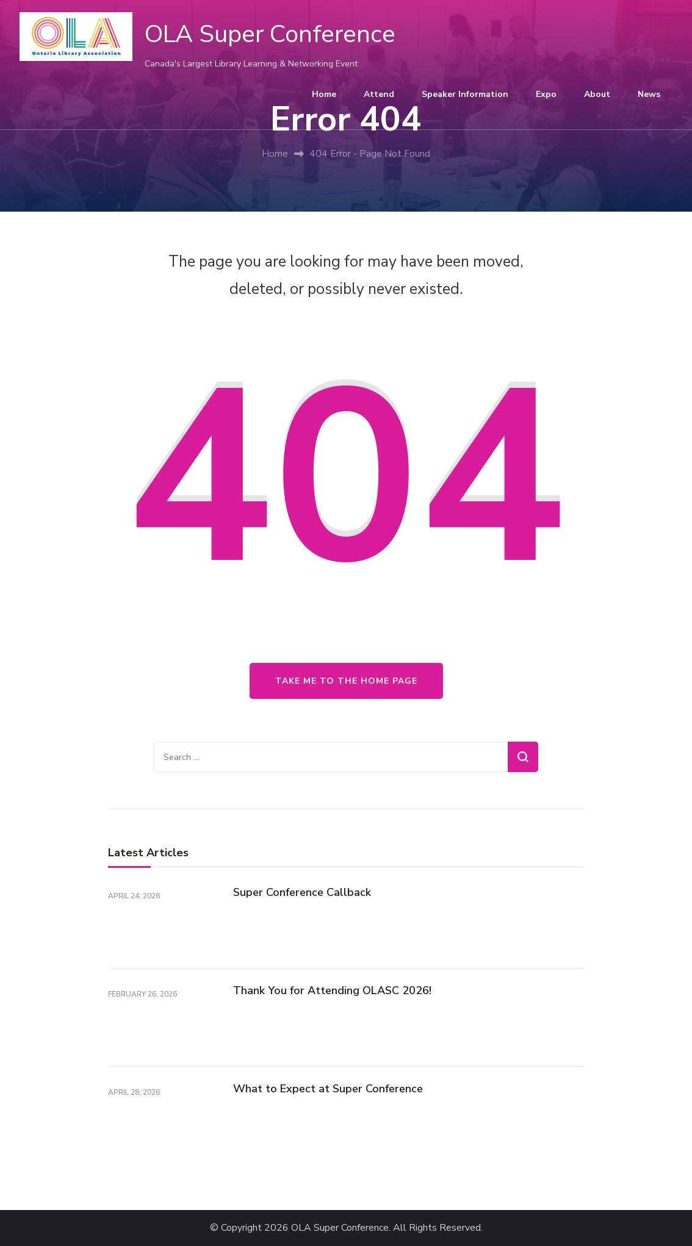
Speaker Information (465, 94)
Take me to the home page (346, 681)
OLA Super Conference (270, 34)
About (597, 94)
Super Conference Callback (302, 892)
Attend (379, 94)
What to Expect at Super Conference (328, 1088)
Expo (546, 94)
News (649, 94)
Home (324, 94)
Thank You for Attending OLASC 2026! (332, 990)
